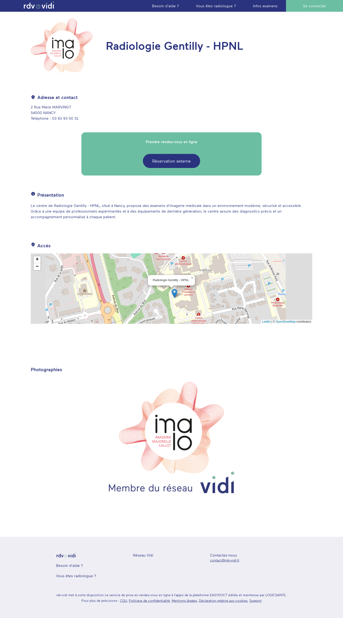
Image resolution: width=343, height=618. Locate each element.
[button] (174, 293)
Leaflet (266, 321)
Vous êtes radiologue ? (76, 575)
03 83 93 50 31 (65, 118)
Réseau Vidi (143, 555)
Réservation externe (171, 161)
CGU (123, 601)
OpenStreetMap (286, 321)
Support (255, 601)
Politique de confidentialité (149, 601)
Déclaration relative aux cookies (223, 601)
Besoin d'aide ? (69, 565)
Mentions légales (184, 601)
